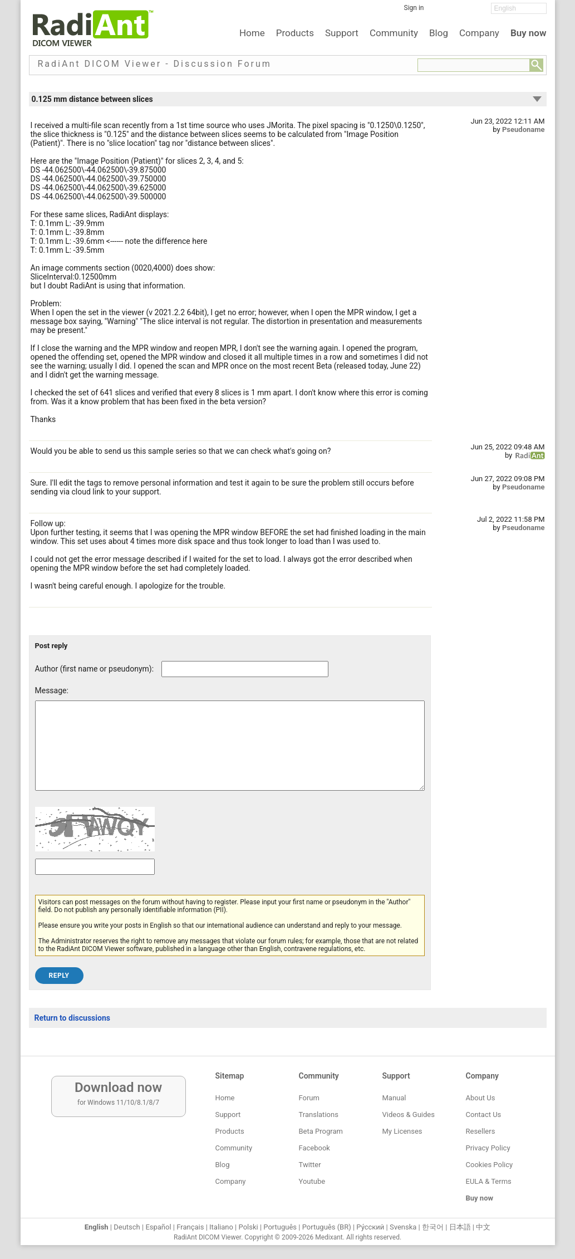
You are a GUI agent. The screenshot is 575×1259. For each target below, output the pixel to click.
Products (295, 32)
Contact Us (484, 1114)
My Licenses (402, 1131)
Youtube (312, 1181)
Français (190, 1227)
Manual (394, 1098)
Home (252, 32)
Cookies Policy (489, 1164)
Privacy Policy (488, 1148)
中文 (483, 1227)
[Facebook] (440, 12)
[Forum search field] (473, 65)
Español (158, 1227)
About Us (480, 1098)
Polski (248, 1227)
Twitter (310, 1164)
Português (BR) (326, 1227)
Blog (438, 32)
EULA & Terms (489, 1181)
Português (280, 1227)
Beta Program (321, 1131)
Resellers (480, 1131)
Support (341, 32)
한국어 (433, 1227)
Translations (318, 1114)
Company (479, 32)
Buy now (528, 32)
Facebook (314, 1148)
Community (394, 32)
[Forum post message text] (230, 753)
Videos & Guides (408, 1114)
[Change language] (519, 8)
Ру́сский (370, 1227)
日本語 (460, 1227)
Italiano (221, 1227)
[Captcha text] (95, 883)
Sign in (414, 8)
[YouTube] (474, 12)
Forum (309, 1098)
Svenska (403, 1227)
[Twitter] (457, 12)
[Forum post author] (244, 669)
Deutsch (127, 1227)
